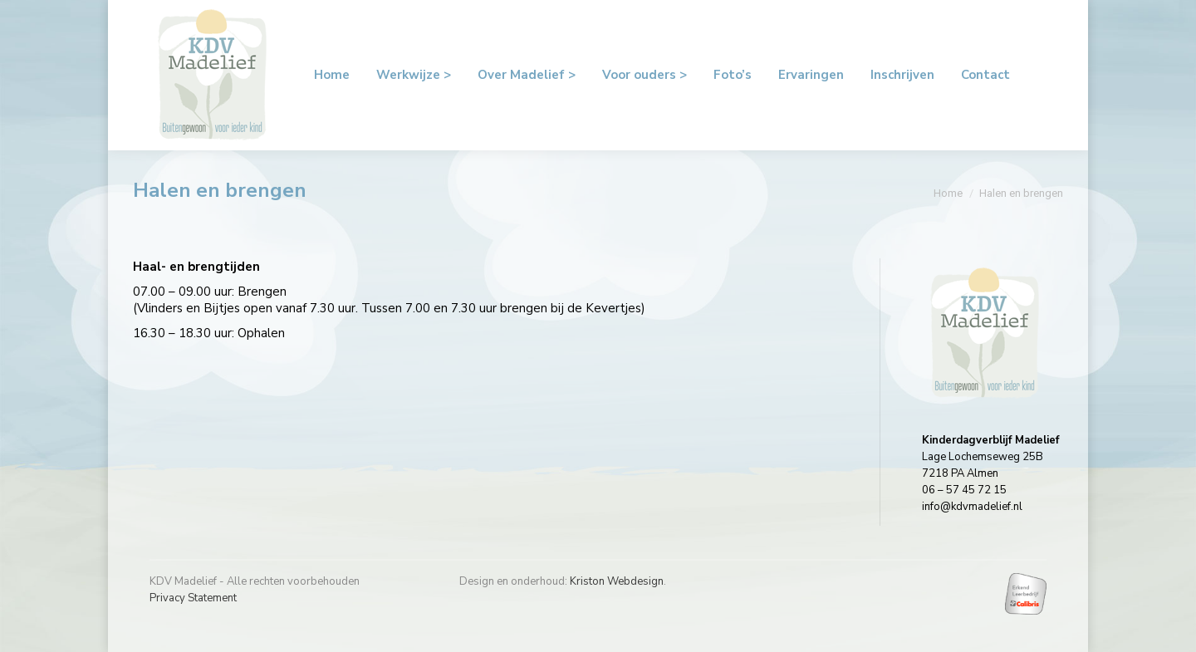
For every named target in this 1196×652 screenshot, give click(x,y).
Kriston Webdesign (617, 581)
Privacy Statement (193, 598)
